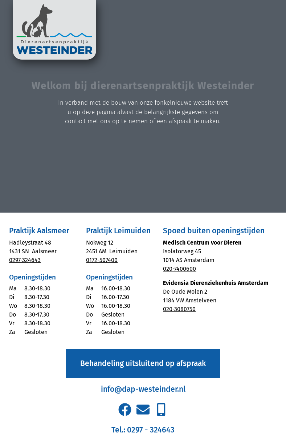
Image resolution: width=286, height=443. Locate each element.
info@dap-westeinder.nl (143, 389)
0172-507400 (102, 260)
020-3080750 (179, 309)
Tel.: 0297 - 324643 (143, 430)
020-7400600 (179, 268)
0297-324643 (25, 260)
